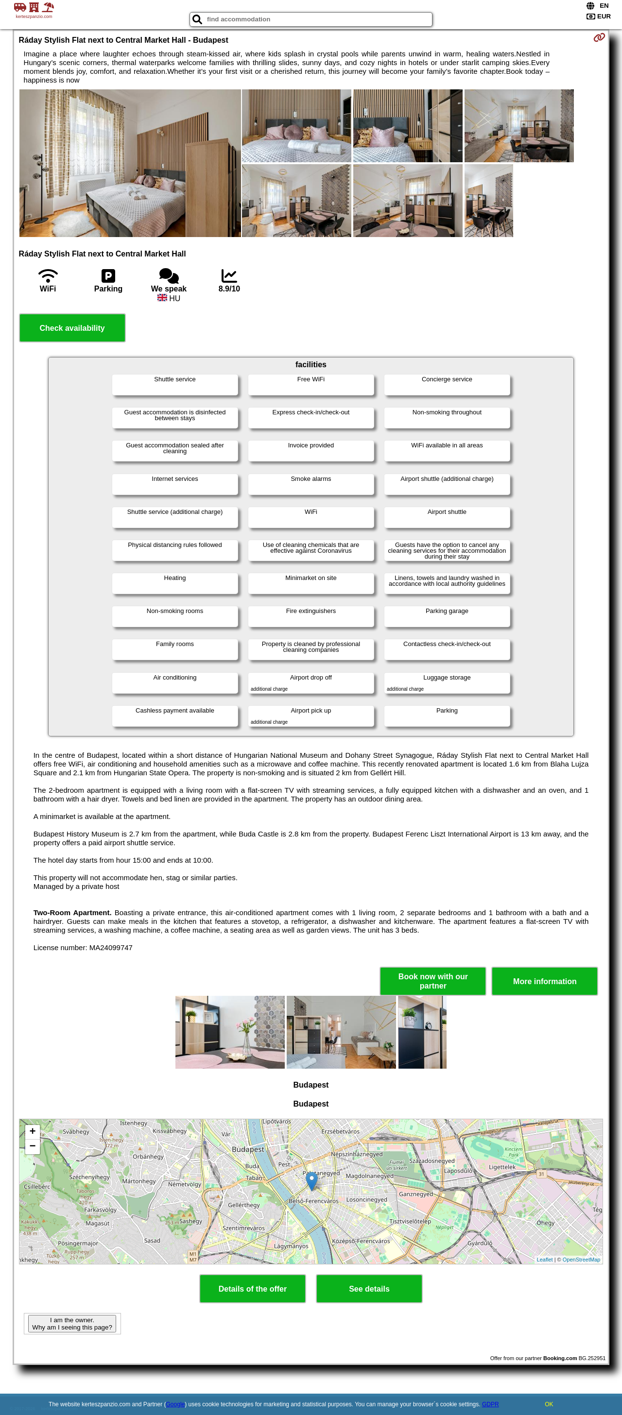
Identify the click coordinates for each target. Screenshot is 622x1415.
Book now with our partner (433, 981)
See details (369, 1289)
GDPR (490, 1404)
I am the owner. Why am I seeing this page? (72, 1323)
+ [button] (32, 1132)
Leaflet (545, 1259)
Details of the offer (253, 1289)
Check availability (71, 328)
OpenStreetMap (582, 1259)
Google (175, 1404)
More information (545, 981)
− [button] (32, 1147)
